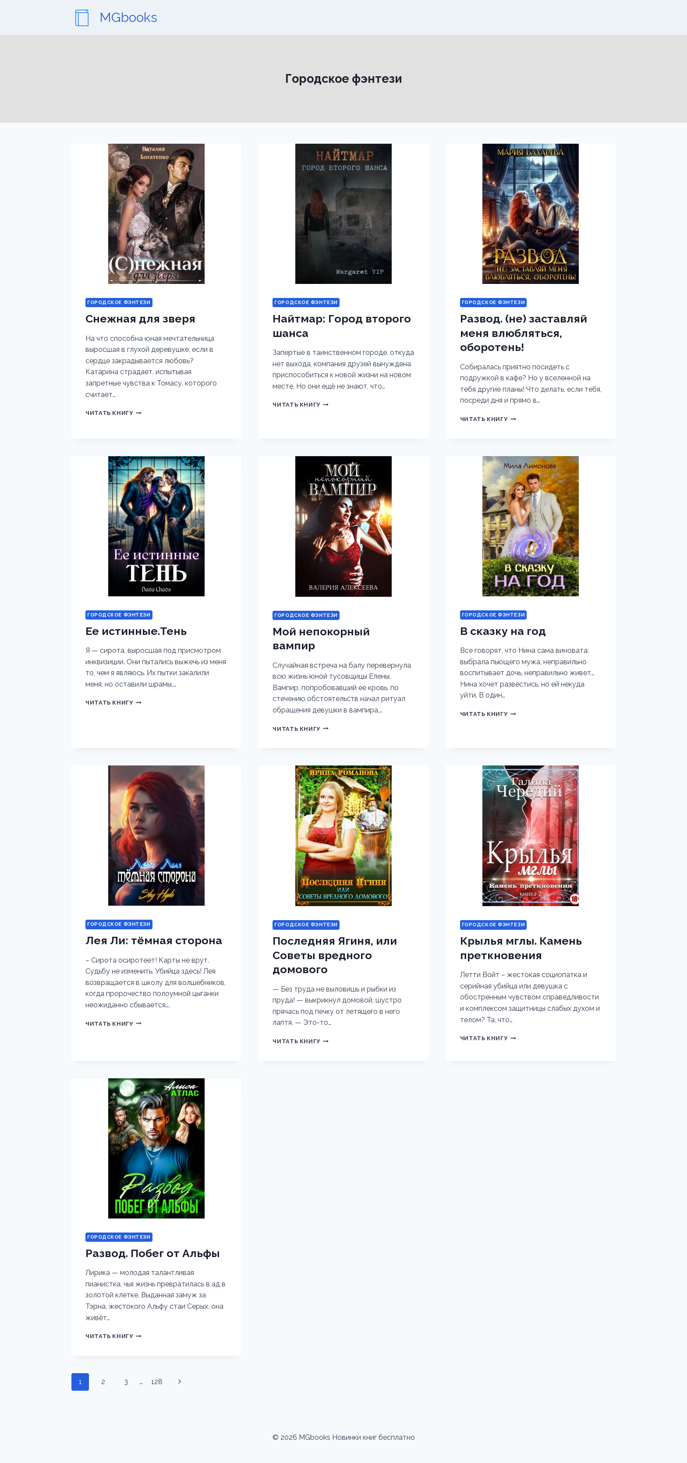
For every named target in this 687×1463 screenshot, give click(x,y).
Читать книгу (113, 413)
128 (157, 1382)
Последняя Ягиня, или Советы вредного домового (335, 955)
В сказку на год (503, 631)
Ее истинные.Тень (136, 631)
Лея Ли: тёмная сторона (153, 940)
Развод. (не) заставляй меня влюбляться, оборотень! (523, 333)
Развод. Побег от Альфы (152, 1253)
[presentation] (156, 214)
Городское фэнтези (119, 302)
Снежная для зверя (140, 318)
